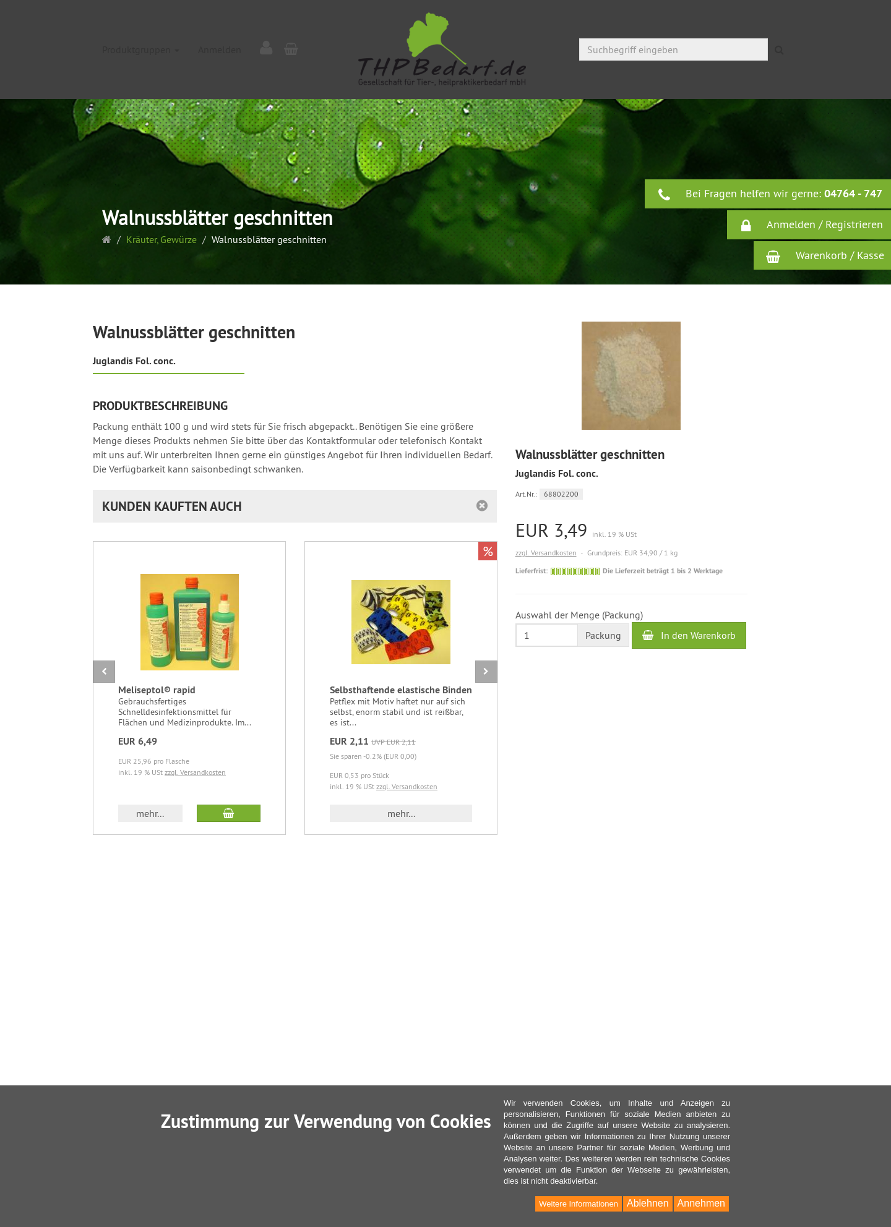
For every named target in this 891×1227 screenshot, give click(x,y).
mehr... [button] (150, 813)
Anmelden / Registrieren (811, 225)
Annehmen (701, 1203)
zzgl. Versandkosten (546, 552)
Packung (603, 635)
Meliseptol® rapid (157, 689)
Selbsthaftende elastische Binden (401, 689)
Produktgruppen (140, 49)
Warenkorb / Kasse (825, 255)
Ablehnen (648, 1203)
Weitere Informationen (578, 1203)
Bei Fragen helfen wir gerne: (769, 194)
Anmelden (219, 49)
